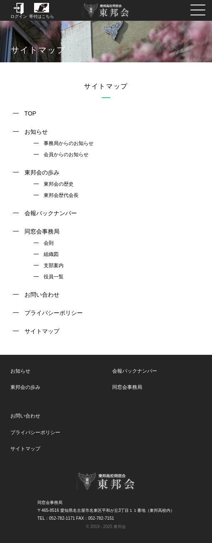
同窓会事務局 (42, 231)
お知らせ (36, 131)
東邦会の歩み (42, 172)
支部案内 (54, 265)
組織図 (51, 254)
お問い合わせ (42, 294)
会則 (49, 243)
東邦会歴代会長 (61, 195)
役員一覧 (54, 277)
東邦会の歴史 (59, 184)
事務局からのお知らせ (69, 143)
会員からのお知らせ (66, 154)
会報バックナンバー (51, 213)
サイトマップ (42, 331)
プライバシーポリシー (54, 313)
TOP (31, 113)
